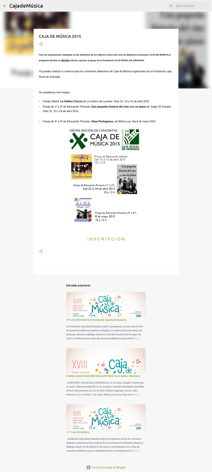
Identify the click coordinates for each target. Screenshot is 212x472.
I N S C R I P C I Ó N (106, 239)
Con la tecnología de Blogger (106, 467)
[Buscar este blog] (192, 6)
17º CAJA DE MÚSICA (77, 432)
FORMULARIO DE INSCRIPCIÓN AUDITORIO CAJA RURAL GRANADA (103, 376)
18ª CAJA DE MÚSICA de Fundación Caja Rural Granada (96, 320)
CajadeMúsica (26, 6)
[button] (41, 44)
